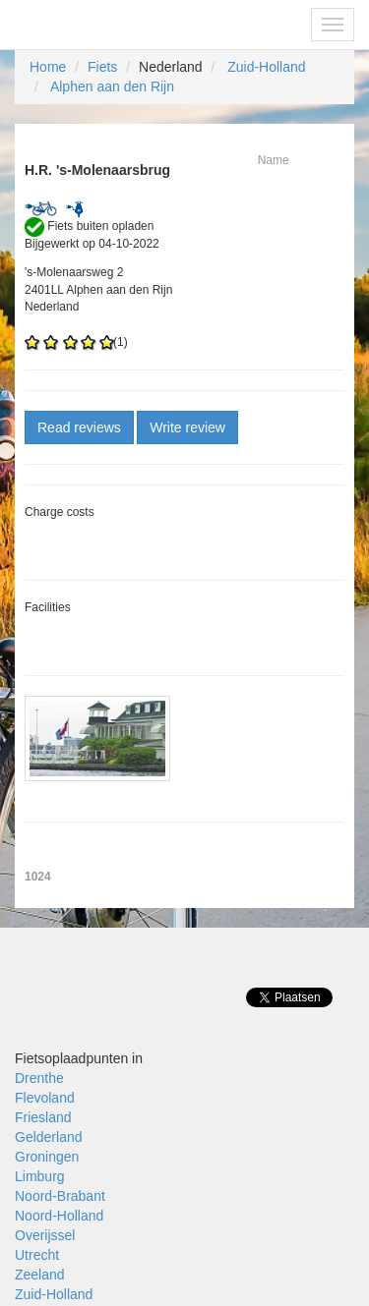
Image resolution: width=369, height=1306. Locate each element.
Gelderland (49, 1137)
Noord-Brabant (60, 1196)
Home (48, 67)
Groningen (47, 1156)
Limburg (40, 1176)
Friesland (43, 1117)
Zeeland (40, 1274)
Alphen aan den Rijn (112, 86)
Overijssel (45, 1235)
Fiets (102, 67)
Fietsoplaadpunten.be (100, 24)
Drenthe (39, 1078)
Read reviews (79, 427)
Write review (187, 427)
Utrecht (37, 1255)
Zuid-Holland (266, 67)
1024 (38, 876)
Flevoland (45, 1098)
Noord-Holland (59, 1215)
